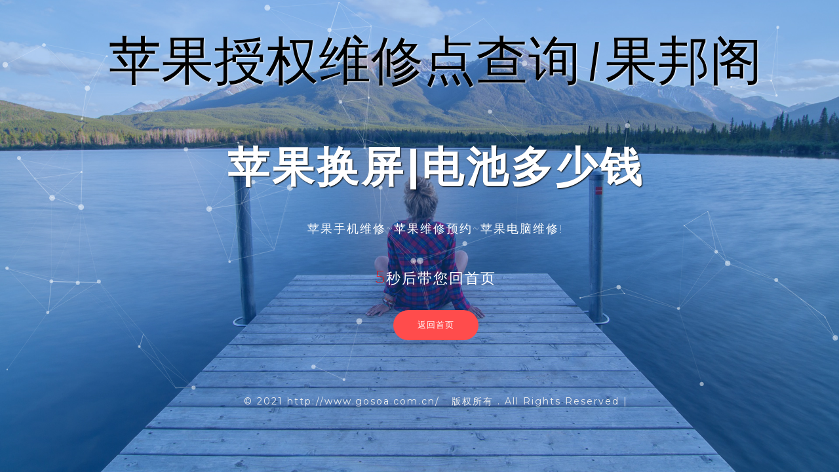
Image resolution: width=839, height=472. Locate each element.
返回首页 (436, 324)
